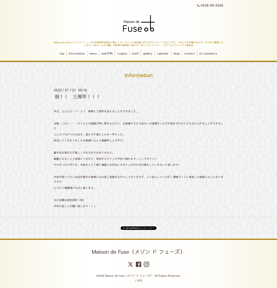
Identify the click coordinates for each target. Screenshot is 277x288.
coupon (122, 53)
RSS (139, 280)
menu (93, 53)
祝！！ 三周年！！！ (78, 96)
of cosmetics (208, 53)
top (62, 53)
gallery (147, 53)
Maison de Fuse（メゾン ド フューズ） (138, 251)
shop (176, 53)
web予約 (107, 53)
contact (189, 53)
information (77, 53)
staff (135, 53)
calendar (163, 53)
